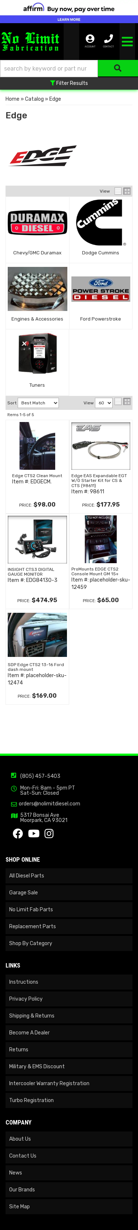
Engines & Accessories (37, 319)
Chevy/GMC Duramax (37, 252)
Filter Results (69, 83)
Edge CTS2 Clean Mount (37, 475)
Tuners (37, 385)
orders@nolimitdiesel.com (49, 804)
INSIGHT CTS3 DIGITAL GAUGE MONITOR (31, 572)
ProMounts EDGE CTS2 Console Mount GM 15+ (94, 571)
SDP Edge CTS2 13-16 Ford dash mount (36, 667)
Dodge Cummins (100, 252)
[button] (69, 68)
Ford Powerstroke (100, 319)
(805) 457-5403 (40, 776)
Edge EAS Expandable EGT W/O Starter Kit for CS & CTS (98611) (99, 480)
